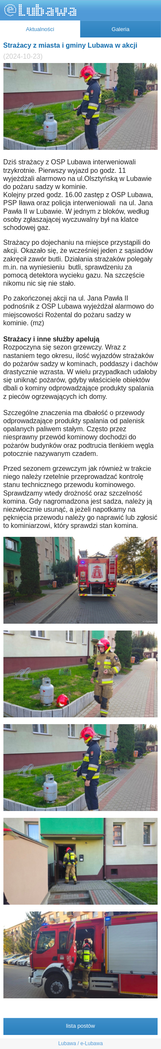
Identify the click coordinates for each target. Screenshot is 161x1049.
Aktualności (40, 29)
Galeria (120, 29)
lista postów (80, 1026)
